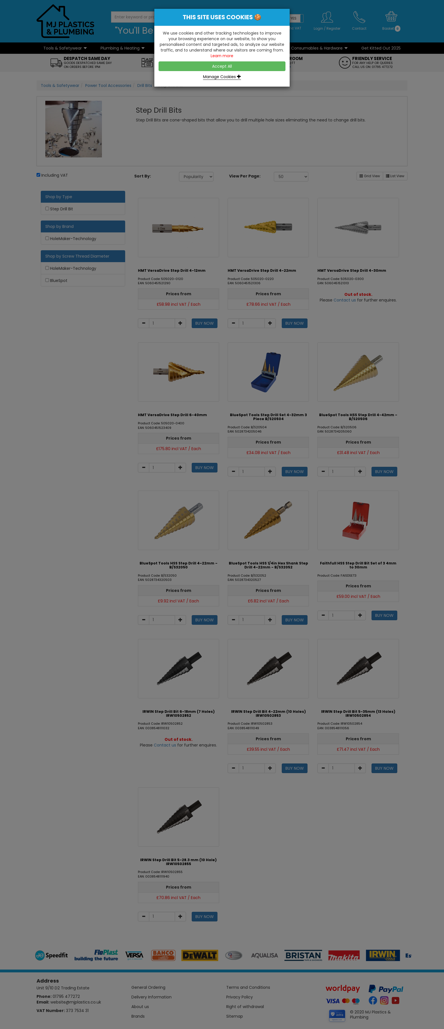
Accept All (222, 66)
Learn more (222, 56)
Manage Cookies (222, 77)
